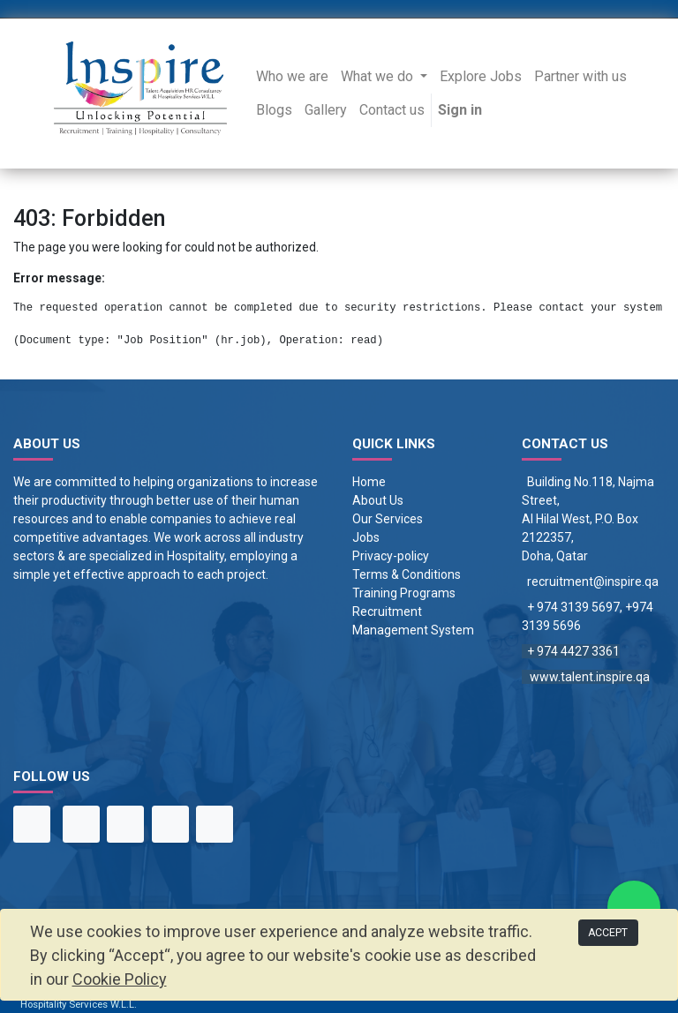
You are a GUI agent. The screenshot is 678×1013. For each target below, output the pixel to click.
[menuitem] (292, 77)
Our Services (387, 519)
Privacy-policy (390, 556)
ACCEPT (608, 933)
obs (369, 537)
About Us (377, 500)
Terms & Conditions (406, 574)
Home (369, 482)
